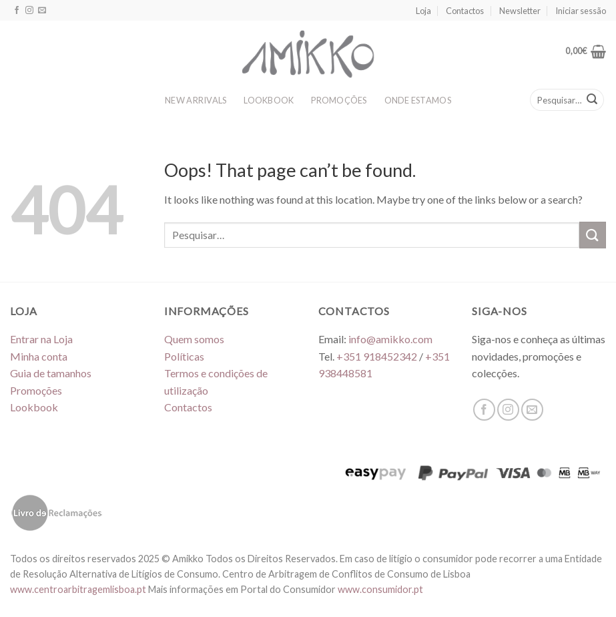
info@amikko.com (390, 339)
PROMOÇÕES (338, 100)
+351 (376, 356)
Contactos (465, 10)
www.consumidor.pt (380, 589)
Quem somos (194, 339)
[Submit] (592, 100)
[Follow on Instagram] (29, 10)
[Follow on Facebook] (17, 10)
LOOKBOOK (269, 100)
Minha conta (38, 356)
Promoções (36, 390)
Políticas (184, 356)
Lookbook (34, 407)
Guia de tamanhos (50, 373)
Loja (423, 10)
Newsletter (520, 10)
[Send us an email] (42, 10)
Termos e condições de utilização (216, 382)
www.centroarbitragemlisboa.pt (79, 589)
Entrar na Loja (41, 339)
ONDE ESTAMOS (417, 100)
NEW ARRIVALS (195, 100)
